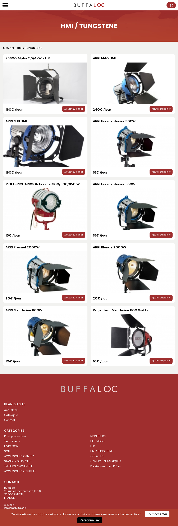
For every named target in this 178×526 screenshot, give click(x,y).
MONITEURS (98, 436)
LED (92, 446)
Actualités (11, 410)
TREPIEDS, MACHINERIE (18, 466)
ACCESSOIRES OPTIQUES (20, 471)
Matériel (8, 48)
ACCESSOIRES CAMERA (19, 456)
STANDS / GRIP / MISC (18, 461)
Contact (9, 420)
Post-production (15, 436)
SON (7, 451)
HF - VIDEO (97, 441)
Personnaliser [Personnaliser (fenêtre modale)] (89, 520)
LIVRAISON (11, 446)
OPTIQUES (97, 456)
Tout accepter (157, 514)
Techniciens (12, 441)
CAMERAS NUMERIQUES (105, 461)
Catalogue (11, 415)
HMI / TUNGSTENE (101, 451)
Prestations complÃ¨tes (105, 466)
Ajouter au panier (73, 108)
